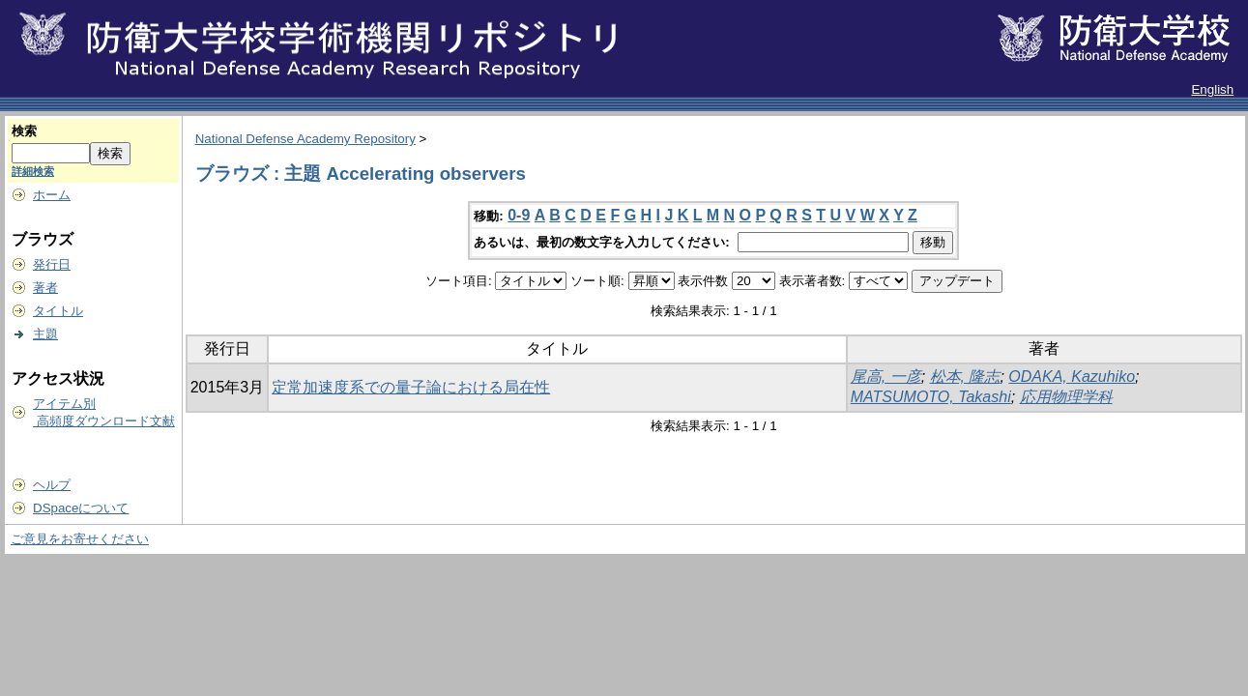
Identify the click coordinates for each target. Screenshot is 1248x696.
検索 (24, 131)
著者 (45, 287)
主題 (45, 334)
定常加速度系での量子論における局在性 (411, 387)
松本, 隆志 (965, 376)
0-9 (519, 215)
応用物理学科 (1066, 397)
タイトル (58, 311)
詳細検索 (33, 171)
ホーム (52, 195)
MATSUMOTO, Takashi (931, 397)
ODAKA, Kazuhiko (1071, 376)
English (1212, 89)
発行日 (52, 264)
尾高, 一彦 (886, 376)
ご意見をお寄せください (80, 539)
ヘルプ (52, 485)
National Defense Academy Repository (305, 138)
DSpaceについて (81, 508)
